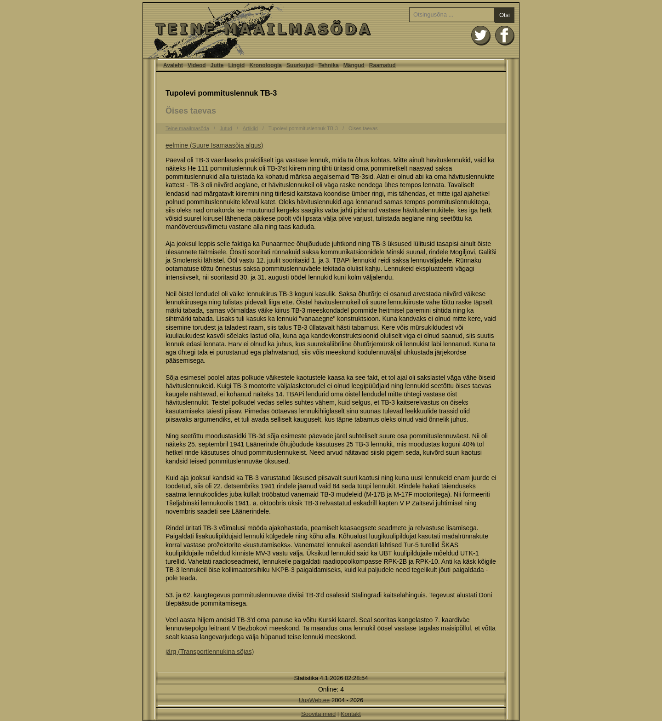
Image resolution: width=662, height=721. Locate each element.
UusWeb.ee (314, 700)
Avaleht (331, 30)
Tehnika (328, 65)
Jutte (217, 65)
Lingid (236, 65)
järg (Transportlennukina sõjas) (210, 651)
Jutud (226, 128)
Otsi (504, 14)
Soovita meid (318, 713)
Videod (197, 65)
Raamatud (382, 65)
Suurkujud (300, 65)
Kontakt (351, 713)
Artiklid (250, 128)
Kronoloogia (265, 65)
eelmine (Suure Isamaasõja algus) (214, 145)
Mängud (354, 65)
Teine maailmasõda (187, 128)
